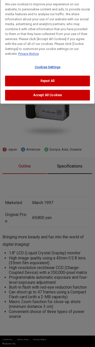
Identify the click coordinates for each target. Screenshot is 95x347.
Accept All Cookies (47, 92)
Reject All (47, 78)
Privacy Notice (28, 51)
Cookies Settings (47, 64)
